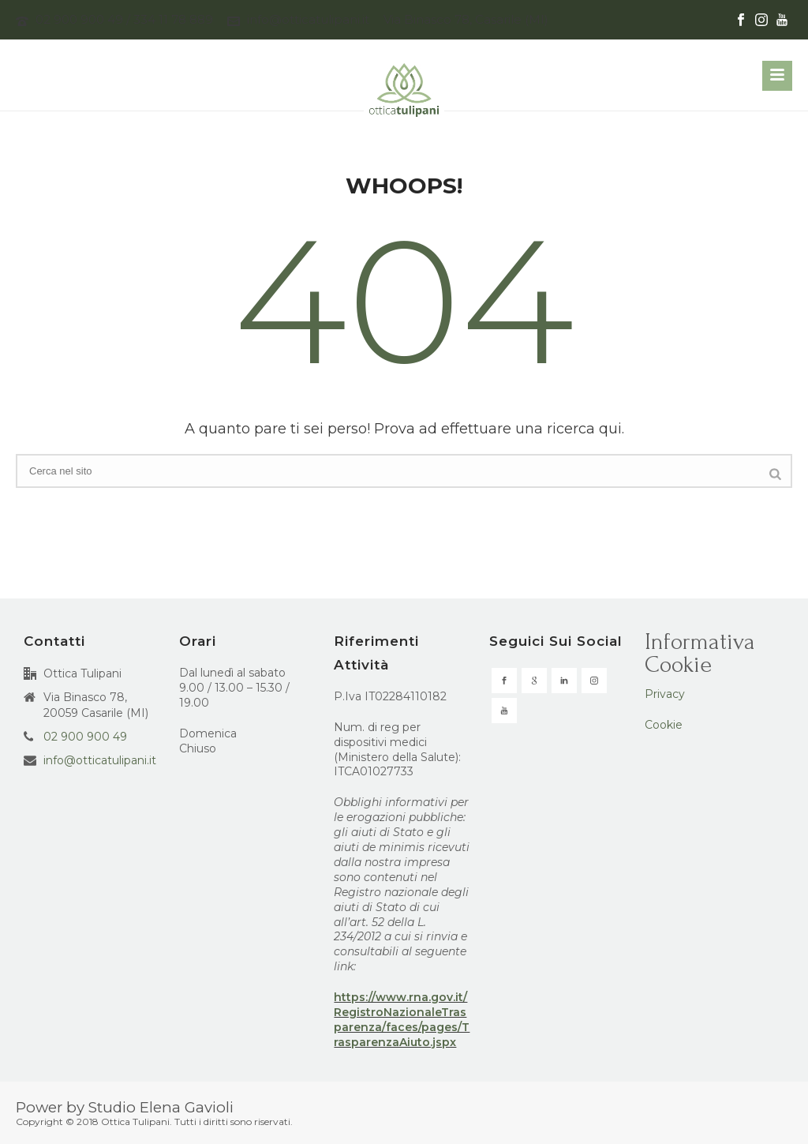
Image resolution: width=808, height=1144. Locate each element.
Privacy (665, 694)
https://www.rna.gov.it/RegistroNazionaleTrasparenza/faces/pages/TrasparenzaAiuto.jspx (401, 1019)
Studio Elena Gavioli (161, 1107)
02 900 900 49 (85, 737)
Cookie (664, 725)
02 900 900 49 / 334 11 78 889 (124, 19)
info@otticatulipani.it (308, 19)
